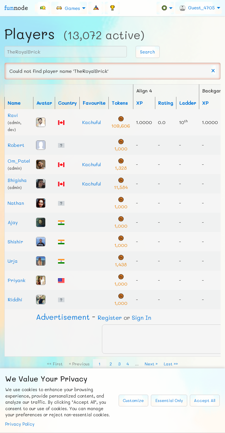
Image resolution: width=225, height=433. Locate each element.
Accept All (204, 400)
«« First (55, 364)
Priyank (16, 280)
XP (139, 103)
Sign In (141, 317)
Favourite (94, 103)
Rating (165, 103)
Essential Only (169, 400)
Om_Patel (19, 161)
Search (147, 52)
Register (110, 317)
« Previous (79, 364)
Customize (133, 400)
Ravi (13, 115)
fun (16, 7)
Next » (151, 364)
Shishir (15, 241)
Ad (63, 317)
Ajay (13, 222)
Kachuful (91, 122)
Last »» (171, 364)
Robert (16, 145)
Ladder (187, 103)
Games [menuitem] (68, 8)
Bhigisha (17, 180)
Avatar (44, 103)
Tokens (120, 103)
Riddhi (15, 299)
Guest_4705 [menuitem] (197, 7)
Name (14, 103)
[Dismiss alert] (213, 70)
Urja (13, 261)
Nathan (16, 203)
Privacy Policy (20, 424)
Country (67, 103)
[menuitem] (42, 8)
